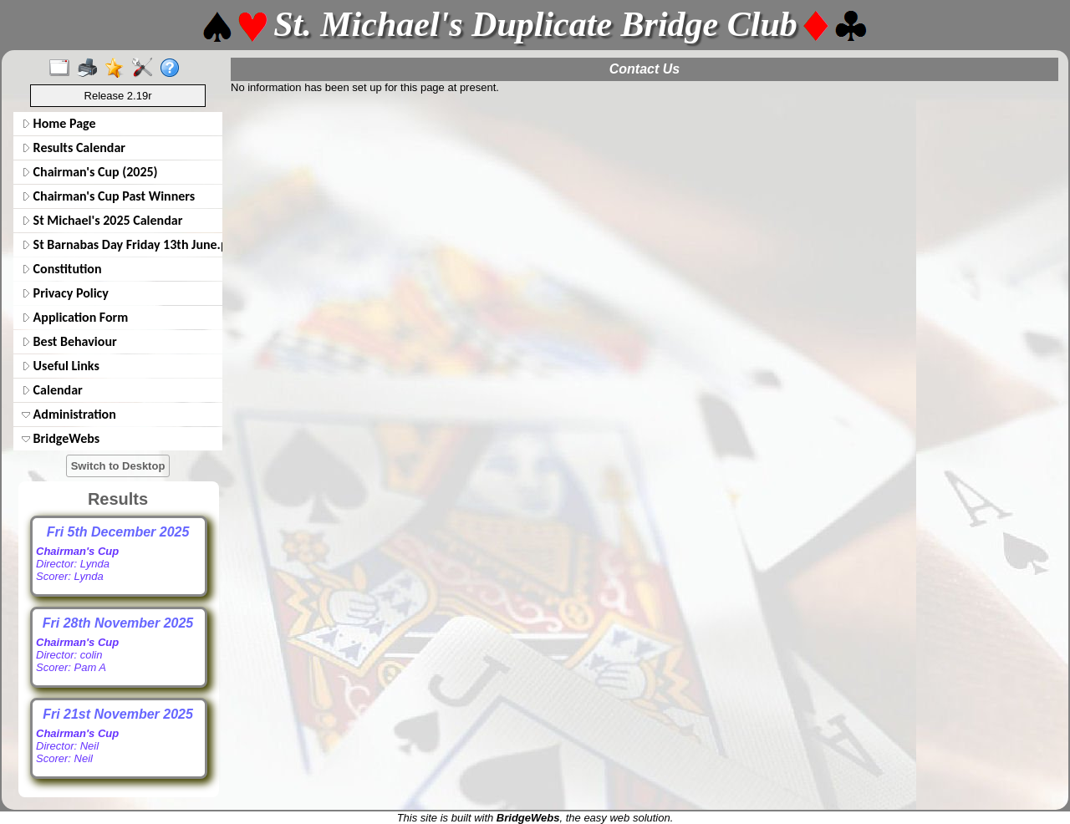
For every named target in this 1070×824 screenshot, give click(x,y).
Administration (69, 414)
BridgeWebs (60, 438)
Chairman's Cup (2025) (90, 172)
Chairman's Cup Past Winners (108, 196)
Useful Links (60, 366)
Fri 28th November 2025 (118, 623)
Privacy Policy (65, 293)
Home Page (59, 123)
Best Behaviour (69, 341)
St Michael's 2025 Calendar (102, 220)
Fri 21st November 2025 (118, 714)
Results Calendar (73, 147)
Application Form (75, 317)
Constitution (62, 269)
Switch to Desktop (118, 466)
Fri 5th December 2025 (118, 532)
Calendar (52, 390)
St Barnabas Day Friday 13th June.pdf (120, 244)
